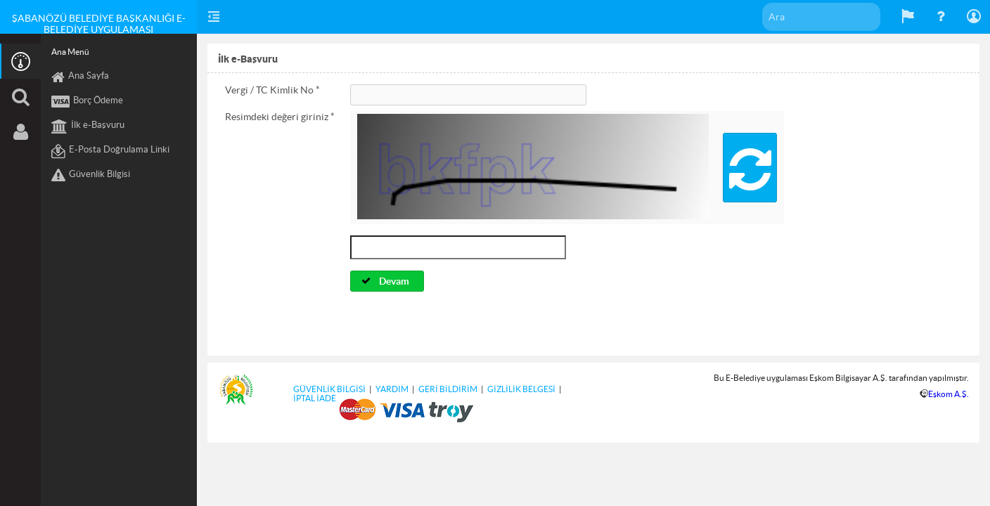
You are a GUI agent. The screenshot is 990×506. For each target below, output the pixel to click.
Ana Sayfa (80, 77)
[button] (750, 167)
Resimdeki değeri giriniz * (280, 116)
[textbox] (821, 17)
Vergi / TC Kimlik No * (272, 90)
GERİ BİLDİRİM (447, 389)
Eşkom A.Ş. (948, 393)
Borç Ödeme (87, 102)
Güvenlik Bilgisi (90, 176)
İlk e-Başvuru (87, 126)
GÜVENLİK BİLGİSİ (329, 389)
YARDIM (392, 389)
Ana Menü (70, 51)
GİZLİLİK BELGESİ (521, 389)
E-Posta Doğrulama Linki (110, 151)
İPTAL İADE (314, 398)
